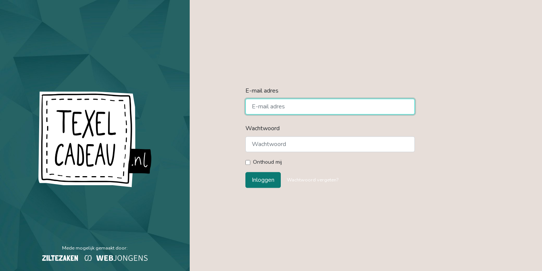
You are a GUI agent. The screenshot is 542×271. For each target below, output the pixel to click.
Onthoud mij (267, 162)
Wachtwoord (262, 128)
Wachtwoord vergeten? (312, 180)
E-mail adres (262, 91)
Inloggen (263, 180)
